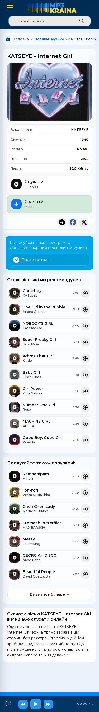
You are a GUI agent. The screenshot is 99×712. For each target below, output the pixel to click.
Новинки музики (49, 39)
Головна (21, 39)
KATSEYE (79, 129)
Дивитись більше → (49, 594)
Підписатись (31, 260)
